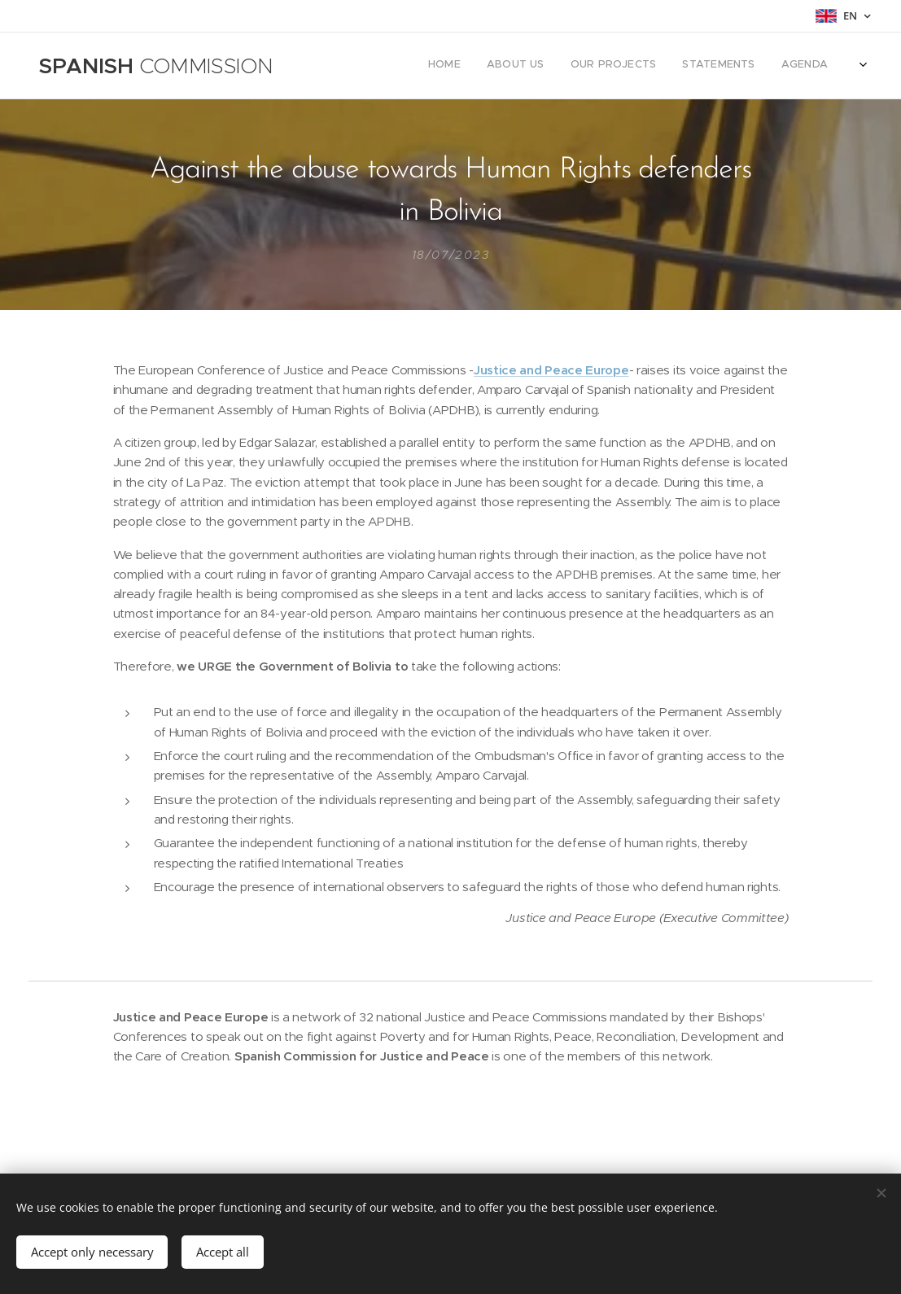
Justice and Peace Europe (551, 370)
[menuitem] (746, 66)
